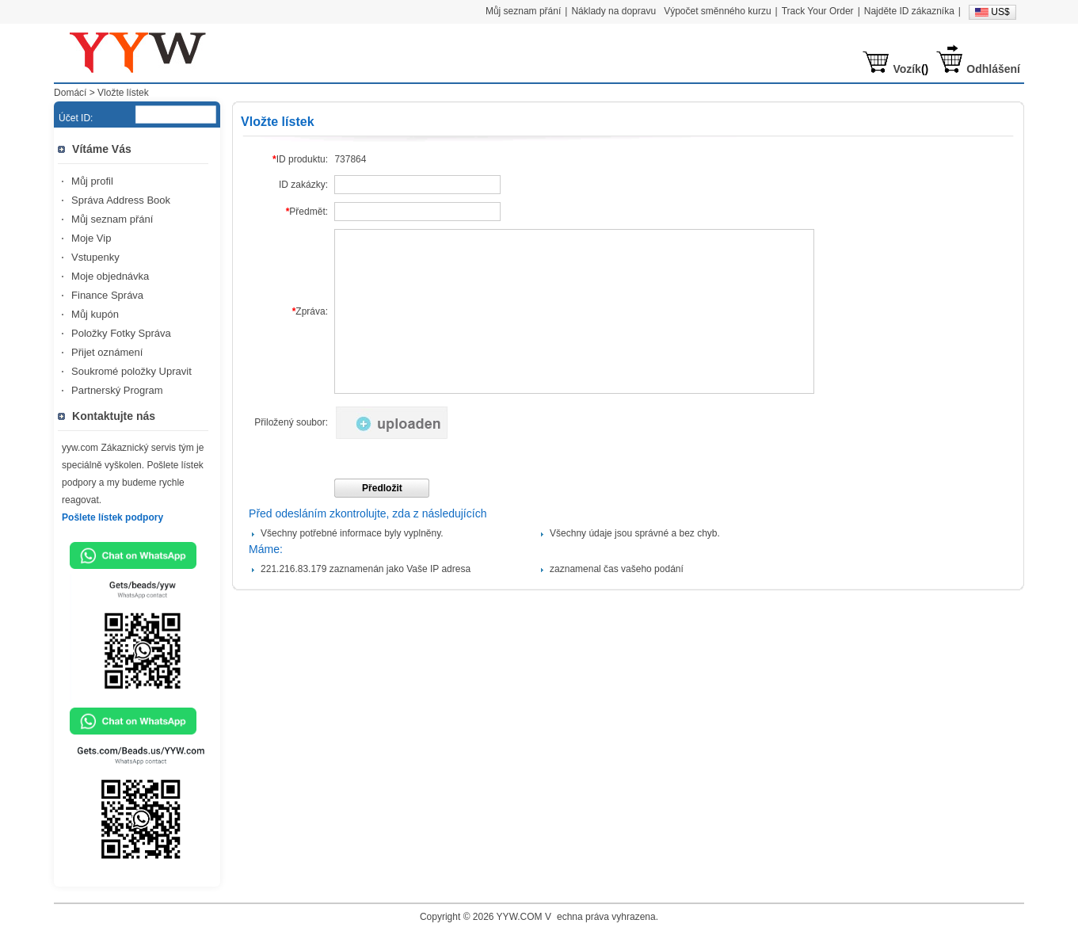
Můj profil (92, 181)
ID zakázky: (303, 184)
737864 (350, 159)
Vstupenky (95, 257)
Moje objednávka (110, 276)
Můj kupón (95, 314)
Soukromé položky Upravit (131, 371)
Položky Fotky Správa (121, 333)
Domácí (70, 92)
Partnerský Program (117, 390)
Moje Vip (91, 238)
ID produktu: (300, 159)
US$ (1000, 11)
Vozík (907, 69)
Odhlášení (993, 69)
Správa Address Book (120, 200)
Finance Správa (107, 295)
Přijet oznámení (107, 352)
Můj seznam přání (112, 219)
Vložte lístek (123, 92)
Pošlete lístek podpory (112, 517)
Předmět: (307, 211)
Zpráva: (310, 311)
